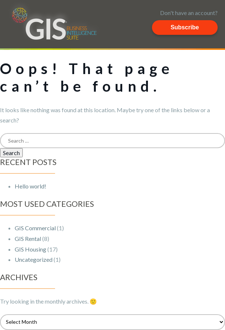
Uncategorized (33, 259)
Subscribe (185, 27)
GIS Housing (30, 249)
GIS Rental (28, 238)
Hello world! (30, 186)
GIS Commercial (35, 227)
